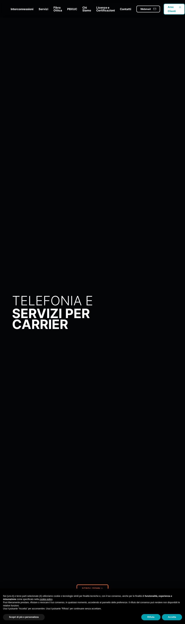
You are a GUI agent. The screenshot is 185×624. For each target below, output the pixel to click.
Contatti (125, 9)
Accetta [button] (172, 617)
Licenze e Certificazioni (105, 9)
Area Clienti (172, 9)
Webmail (145, 8)
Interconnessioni (22, 9)
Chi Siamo (86, 9)
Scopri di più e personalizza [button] (24, 617)
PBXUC (72, 9)
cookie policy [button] (46, 599)
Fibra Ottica (57, 9)
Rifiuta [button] (150, 617)
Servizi (43, 9)
